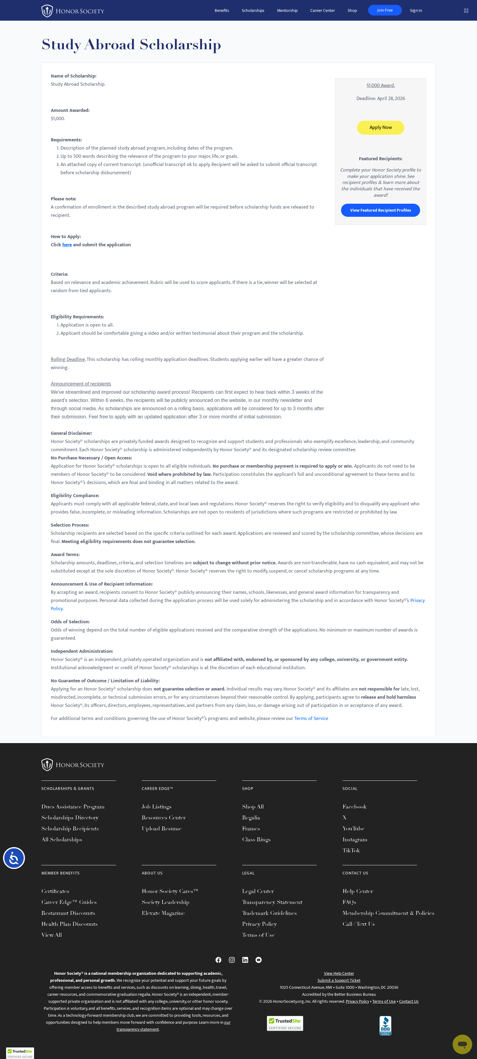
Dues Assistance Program (73, 806)
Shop (352, 10)
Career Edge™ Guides (69, 902)
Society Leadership (166, 902)
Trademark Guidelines (269, 913)
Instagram (355, 839)
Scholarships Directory (70, 817)
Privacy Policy (259, 924)
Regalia (251, 817)
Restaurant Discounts (68, 913)
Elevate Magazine (163, 913)
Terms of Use (258, 935)
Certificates (55, 891)
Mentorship (287, 10)
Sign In (416, 10)
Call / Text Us (359, 924)
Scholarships (253, 10)
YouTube (353, 828)
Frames (251, 828)
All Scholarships (61, 839)
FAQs (349, 902)
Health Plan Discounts (69, 924)
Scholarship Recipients (70, 828)
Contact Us (409, 1001)
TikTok (351, 850)
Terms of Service (311, 719)
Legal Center (258, 891)
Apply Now (381, 127)
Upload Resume (162, 828)
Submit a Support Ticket (339, 980)
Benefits (222, 10)
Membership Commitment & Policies (388, 913)
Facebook (355, 806)
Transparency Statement (272, 902)
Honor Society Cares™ (170, 891)
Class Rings (256, 839)
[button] (20, 1053)
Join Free (385, 10)
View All (51, 935)
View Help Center (339, 973)
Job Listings (157, 806)
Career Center (322, 10)
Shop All (253, 806)
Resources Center (164, 817)
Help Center (358, 891)
